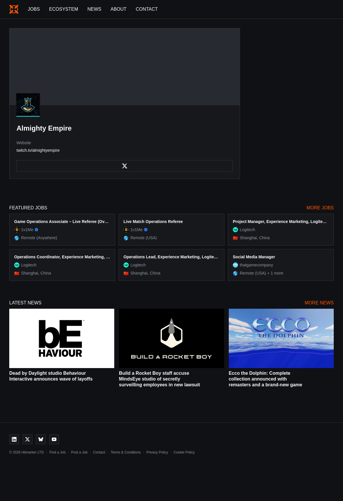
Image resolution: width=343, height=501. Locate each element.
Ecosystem (63, 9)
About (118, 9)
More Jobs (320, 207)
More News (319, 302)
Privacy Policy (157, 452)
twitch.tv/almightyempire (38, 150)
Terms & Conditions (126, 452)
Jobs (34, 9)
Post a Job (79, 452)
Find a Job (57, 452)
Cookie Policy (184, 452)
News (94, 9)
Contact (147, 9)
